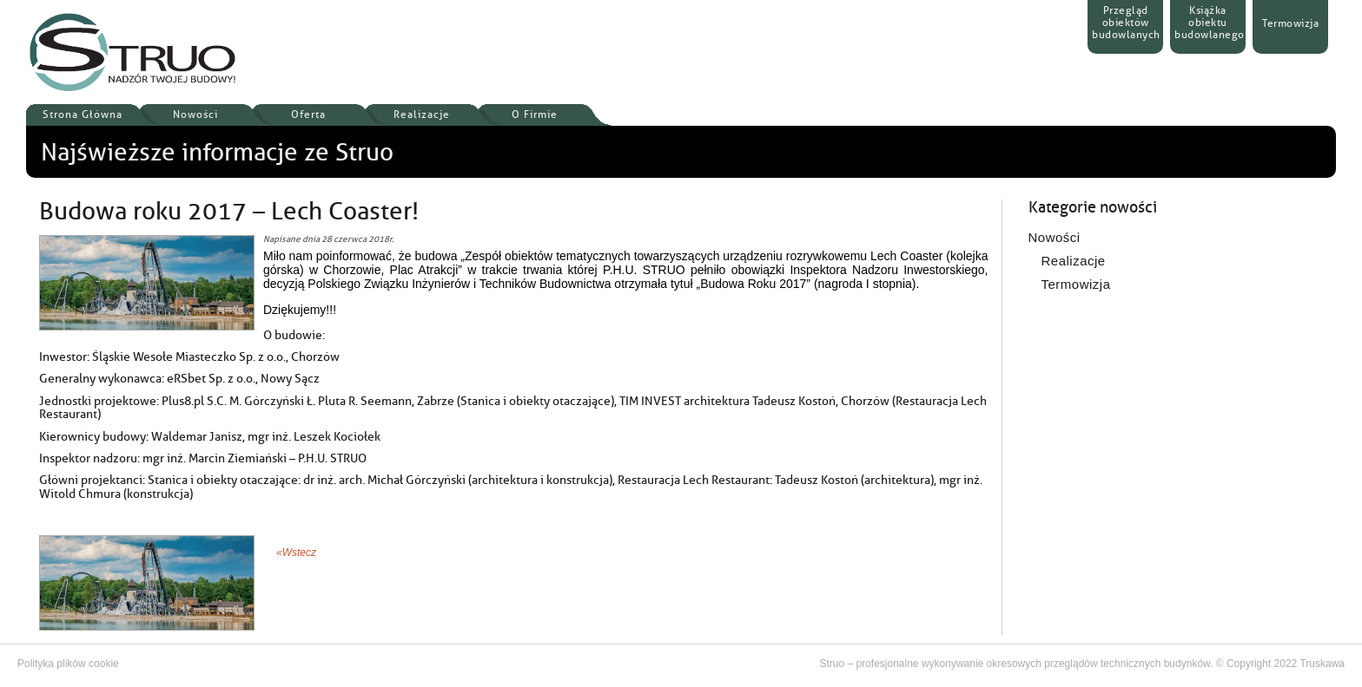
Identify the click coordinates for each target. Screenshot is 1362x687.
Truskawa (1322, 664)
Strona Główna (82, 114)
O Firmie (535, 114)
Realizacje (421, 114)
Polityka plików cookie (68, 664)
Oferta (308, 114)
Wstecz (299, 552)
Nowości (195, 114)
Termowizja (1076, 284)
